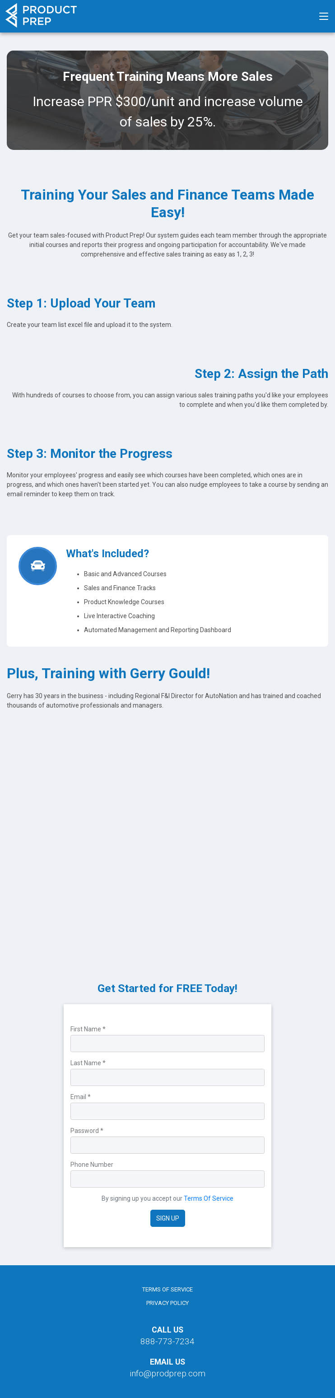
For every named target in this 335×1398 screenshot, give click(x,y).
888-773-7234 (167, 1341)
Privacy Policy (167, 1303)
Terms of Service (167, 1289)
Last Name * (88, 1063)
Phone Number (91, 1164)
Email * (80, 1096)
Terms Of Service (208, 1198)
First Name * (88, 1029)
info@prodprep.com (167, 1373)
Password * (86, 1130)
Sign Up (167, 1218)
